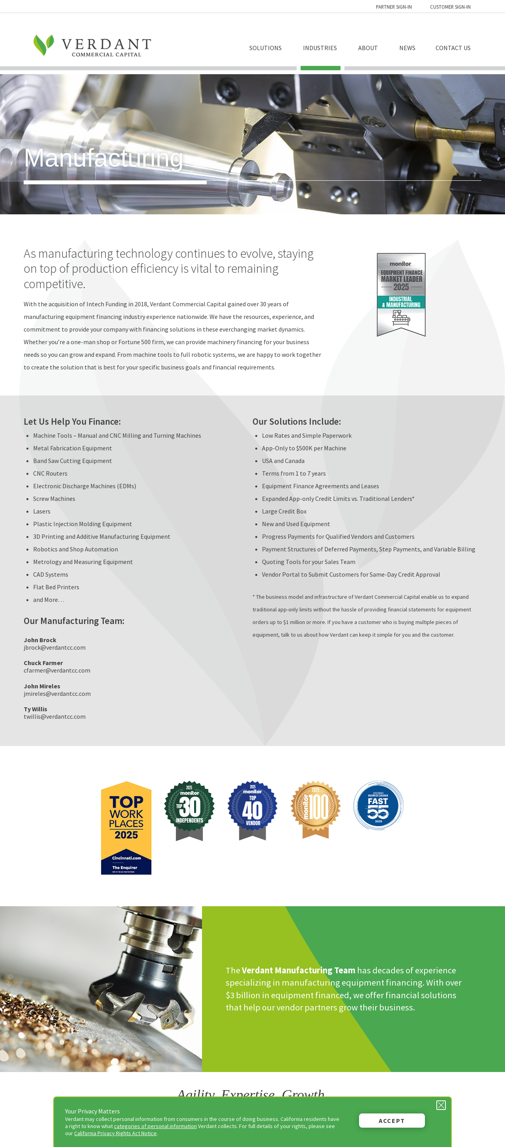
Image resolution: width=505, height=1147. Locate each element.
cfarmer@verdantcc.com (57, 670)
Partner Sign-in (394, 7)
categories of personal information (155, 1126)
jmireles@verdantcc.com (57, 693)
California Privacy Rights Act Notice (115, 1133)
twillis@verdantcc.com (55, 716)
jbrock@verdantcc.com (55, 647)
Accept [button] (392, 1121)
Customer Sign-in (450, 7)
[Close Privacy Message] (441, 1105)
